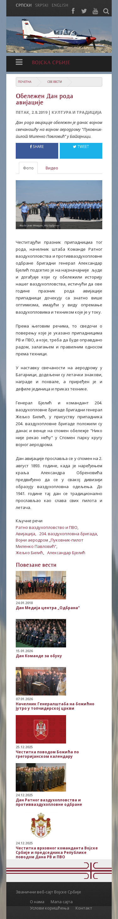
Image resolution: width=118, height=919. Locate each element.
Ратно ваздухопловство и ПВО (46, 527)
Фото (28, 168)
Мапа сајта (62, 901)
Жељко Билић (29, 552)
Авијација (25, 533)
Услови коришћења (49, 908)
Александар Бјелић (66, 552)
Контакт (84, 908)
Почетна (24, 82)
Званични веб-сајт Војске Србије (48, 892)
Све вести (55, 82)
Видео (52, 168)
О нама (37, 901)
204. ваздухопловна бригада (68, 533)
